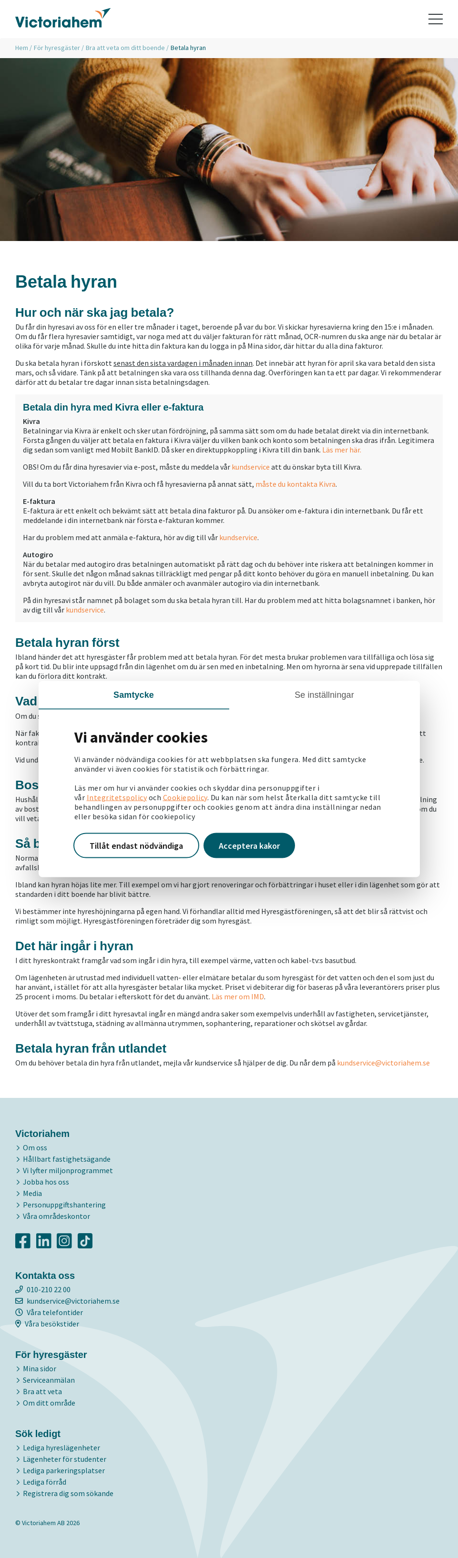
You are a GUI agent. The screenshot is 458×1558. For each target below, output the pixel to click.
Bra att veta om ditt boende (125, 47)
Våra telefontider (49, 1312)
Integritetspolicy (117, 797)
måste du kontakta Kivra (295, 484)
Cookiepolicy (185, 797)
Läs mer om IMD (238, 996)
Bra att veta (42, 1391)
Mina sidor (39, 1368)
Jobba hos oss (46, 1181)
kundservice (251, 467)
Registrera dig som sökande (68, 1493)
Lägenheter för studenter (64, 1459)
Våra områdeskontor (56, 1216)
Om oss (35, 1147)
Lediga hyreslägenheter (61, 1447)
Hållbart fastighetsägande (67, 1159)
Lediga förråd (44, 1482)
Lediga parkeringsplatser (64, 1470)
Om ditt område (49, 1402)
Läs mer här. (341, 449)
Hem (21, 47)
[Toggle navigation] (435, 19)
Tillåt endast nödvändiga (136, 845)
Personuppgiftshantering (64, 1204)
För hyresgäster (57, 47)
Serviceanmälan (49, 1380)
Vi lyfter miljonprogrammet (68, 1170)
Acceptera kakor (249, 845)
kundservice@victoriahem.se (383, 1062)
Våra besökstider (47, 1323)
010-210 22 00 (43, 1289)
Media (32, 1193)
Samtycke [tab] (133, 694)
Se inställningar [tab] (324, 694)
